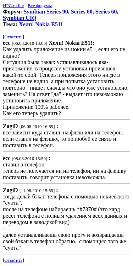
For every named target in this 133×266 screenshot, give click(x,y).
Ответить (13, 36)
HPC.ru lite (13, 5)
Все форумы (40, 5)
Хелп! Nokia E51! (40, 24)
